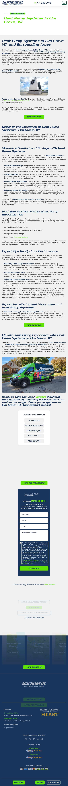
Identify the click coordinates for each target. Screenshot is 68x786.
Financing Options (21, 237)
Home (6, 13)
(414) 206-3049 (53, 782)
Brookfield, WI (34, 431)
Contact (41, 396)
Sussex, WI (34, 420)
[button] (40, 782)
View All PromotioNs (34, 483)
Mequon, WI (34, 441)
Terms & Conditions (28, 563)
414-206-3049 (9, 101)
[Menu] (64, 3)
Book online (18, 782)
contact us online (23, 101)
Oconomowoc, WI (34, 425)
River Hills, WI (34, 436)
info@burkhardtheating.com (31, 560)
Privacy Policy (40, 562)
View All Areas (34, 667)
